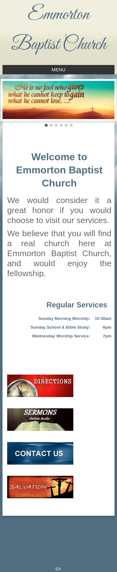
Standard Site (58, 554)
